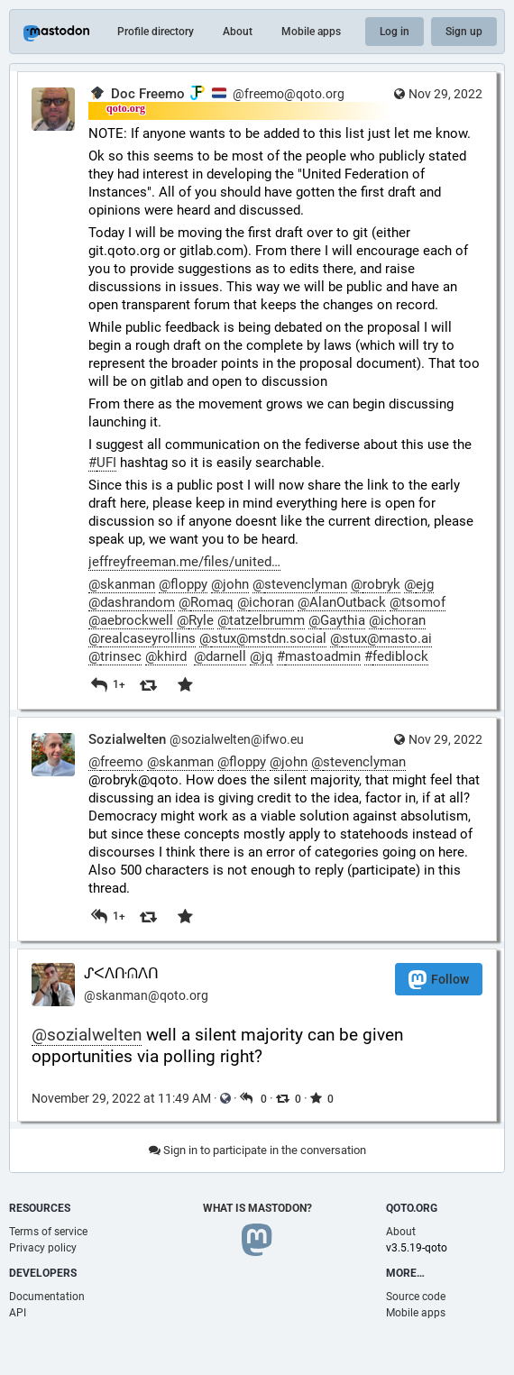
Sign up (463, 31)
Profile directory (155, 31)
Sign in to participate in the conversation (257, 1150)
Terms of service (48, 1231)
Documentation (47, 1296)
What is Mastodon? (257, 1208)
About (237, 31)
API (17, 1312)
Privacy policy (43, 1248)
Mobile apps (311, 31)
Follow (438, 979)
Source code (415, 1296)
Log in (394, 31)
